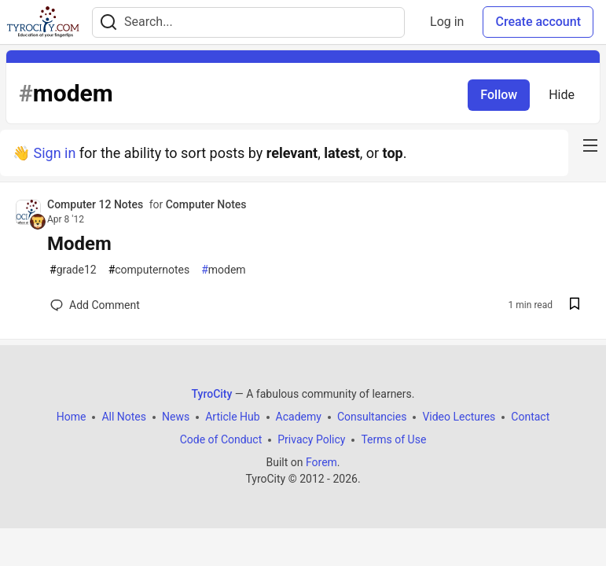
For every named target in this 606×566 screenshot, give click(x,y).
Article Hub (232, 416)
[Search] (108, 22)
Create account (538, 21)
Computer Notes (206, 204)
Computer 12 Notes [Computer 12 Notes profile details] (95, 204)
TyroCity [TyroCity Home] (212, 394)
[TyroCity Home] (42, 22)
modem (223, 270)
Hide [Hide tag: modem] (562, 94)
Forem (321, 462)
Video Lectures (458, 416)
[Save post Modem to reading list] (574, 305)
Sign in (54, 153)
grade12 (73, 270)
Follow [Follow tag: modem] (498, 94)
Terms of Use (393, 439)
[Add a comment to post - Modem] (95, 305)
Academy (298, 416)
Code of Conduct (221, 439)
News (175, 416)
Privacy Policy (311, 439)
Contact (530, 416)
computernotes (149, 270)
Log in (447, 21)
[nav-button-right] (590, 145)
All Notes (123, 416)
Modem (79, 244)
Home (71, 416)
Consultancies (371, 416)
